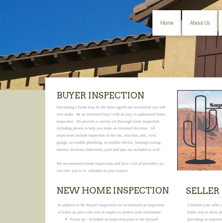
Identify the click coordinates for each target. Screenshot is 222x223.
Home (166, 22)
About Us (200, 22)
